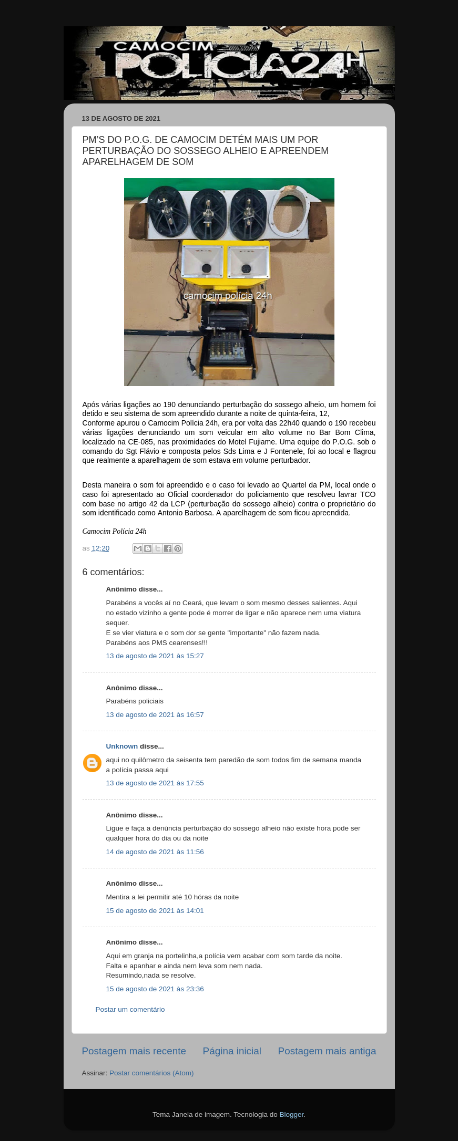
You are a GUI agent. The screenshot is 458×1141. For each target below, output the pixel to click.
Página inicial (232, 1050)
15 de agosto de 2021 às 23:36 (155, 989)
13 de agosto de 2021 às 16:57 (155, 715)
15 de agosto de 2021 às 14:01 (155, 911)
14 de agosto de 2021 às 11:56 (155, 852)
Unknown (122, 746)
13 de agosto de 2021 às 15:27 (155, 656)
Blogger (291, 1114)
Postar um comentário (130, 1009)
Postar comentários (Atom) (151, 1073)
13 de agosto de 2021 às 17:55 (155, 783)
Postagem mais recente (134, 1050)
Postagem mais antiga (327, 1050)
